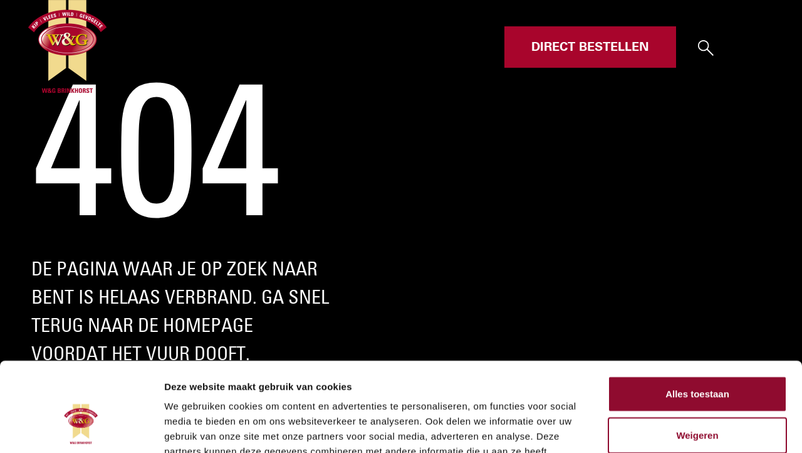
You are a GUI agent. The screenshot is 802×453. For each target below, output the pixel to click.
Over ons (410, 47)
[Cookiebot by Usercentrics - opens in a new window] (81, 428)
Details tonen (677, 428)
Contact (471, 47)
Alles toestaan (697, 304)
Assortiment (337, 47)
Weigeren (697, 346)
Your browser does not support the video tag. (401, 226)
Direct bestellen (590, 47)
